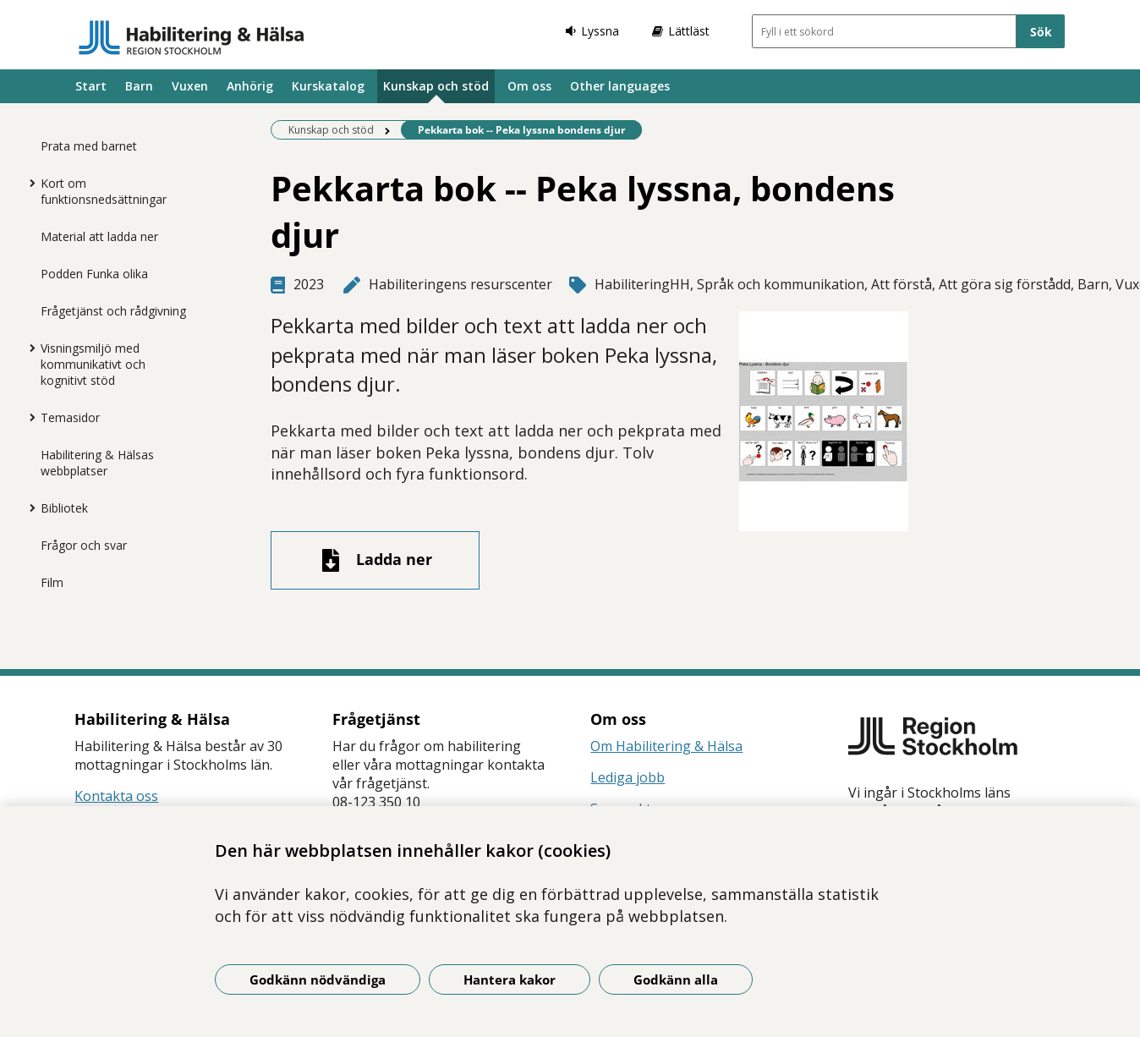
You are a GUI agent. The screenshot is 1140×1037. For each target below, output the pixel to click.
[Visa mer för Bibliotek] (28, 507)
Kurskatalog (328, 86)
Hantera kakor (509, 979)
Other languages (620, 86)
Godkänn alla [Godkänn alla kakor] (675, 979)
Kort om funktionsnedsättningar (104, 191)
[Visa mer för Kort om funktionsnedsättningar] (28, 182)
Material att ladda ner (99, 236)
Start (91, 86)
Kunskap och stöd (436, 86)
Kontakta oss (116, 796)
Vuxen (190, 86)
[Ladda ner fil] (375, 560)
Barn (139, 86)
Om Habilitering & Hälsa (666, 746)
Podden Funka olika (94, 274)
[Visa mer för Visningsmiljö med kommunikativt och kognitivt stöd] (28, 347)
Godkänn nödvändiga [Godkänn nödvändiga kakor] (317, 979)
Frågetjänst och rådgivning (113, 311)
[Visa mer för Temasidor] (28, 417)
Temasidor (70, 417)
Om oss (529, 86)
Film (52, 582)
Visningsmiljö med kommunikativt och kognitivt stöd (93, 364)
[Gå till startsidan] (191, 37)
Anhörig (250, 86)
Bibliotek (64, 508)
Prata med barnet (89, 146)
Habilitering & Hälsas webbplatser (97, 463)
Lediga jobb (627, 777)
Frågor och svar (84, 545)
